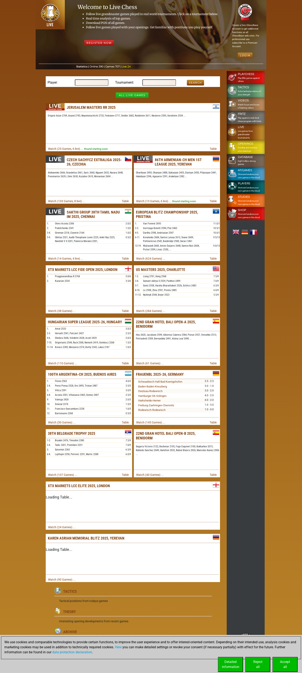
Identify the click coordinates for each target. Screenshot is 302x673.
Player (52, 82)
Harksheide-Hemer (149, 400)
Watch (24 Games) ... (62, 527)
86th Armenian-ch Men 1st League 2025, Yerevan (178, 162)
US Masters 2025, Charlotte (160, 269)
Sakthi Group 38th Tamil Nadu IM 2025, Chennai (93, 214)
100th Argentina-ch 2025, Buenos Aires (82, 374)
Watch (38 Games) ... (62, 311)
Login (245, 55)
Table (213, 148)
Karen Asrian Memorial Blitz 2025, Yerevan (86, 538)
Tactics (70, 591)
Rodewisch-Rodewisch (151, 410)
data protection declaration (72, 652)
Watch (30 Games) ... (62, 422)
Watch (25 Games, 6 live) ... (65, 148)
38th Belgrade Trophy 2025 (71, 433)
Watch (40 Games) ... (150, 474)
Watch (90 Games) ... (62, 579)
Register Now (99, 42)
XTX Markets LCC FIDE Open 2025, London (82, 269)
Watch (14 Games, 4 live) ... (65, 258)
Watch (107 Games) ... (62, 474)
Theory (69, 612)
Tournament (124, 82)
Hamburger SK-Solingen (152, 395)
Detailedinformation (230, 664)
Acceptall (285, 664)
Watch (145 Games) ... (150, 422)
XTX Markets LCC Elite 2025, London (79, 486)
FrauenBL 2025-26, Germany (160, 374)
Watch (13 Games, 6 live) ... (153, 201)
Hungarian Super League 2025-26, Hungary (85, 322)
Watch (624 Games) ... (150, 258)
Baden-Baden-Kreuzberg (152, 386)
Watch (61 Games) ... (150, 363)
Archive (70, 632)
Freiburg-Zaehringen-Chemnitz (156, 405)
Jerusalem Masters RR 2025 (91, 107)
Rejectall (257, 664)
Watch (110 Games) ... (62, 363)
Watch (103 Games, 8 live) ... (66, 201)
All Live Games (132, 95)
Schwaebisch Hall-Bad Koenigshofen (160, 381)
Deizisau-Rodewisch (150, 391)
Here (118, 647)
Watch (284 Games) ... (150, 311)
